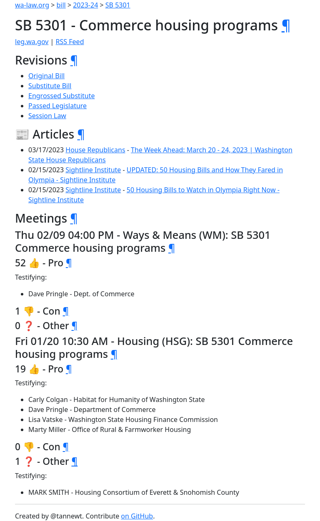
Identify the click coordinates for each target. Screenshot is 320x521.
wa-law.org (32, 5)
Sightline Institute (93, 169)
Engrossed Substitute (61, 95)
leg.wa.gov (31, 41)
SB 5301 (117, 5)
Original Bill (46, 75)
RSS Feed (70, 41)
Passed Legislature (57, 105)
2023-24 (85, 5)
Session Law (47, 115)
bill (61, 5)
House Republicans (95, 149)
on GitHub (137, 516)
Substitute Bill (50, 85)
